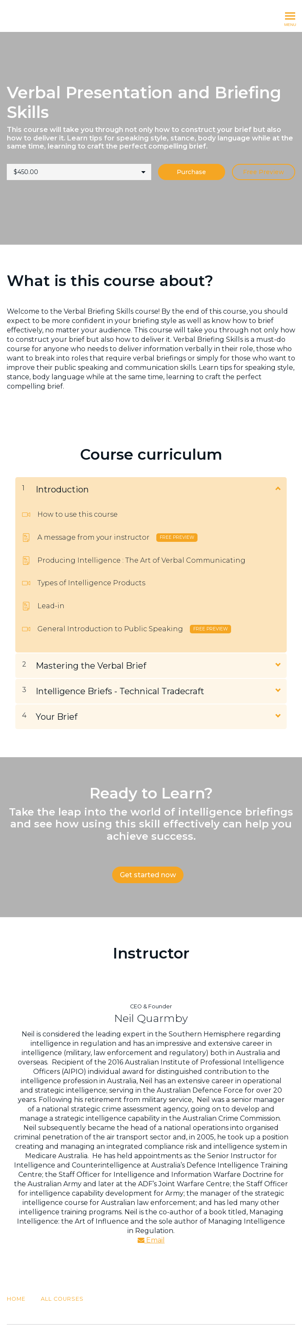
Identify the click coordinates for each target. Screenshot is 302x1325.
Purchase (191, 172)
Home (16, 1277)
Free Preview (263, 172)
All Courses (62, 1277)
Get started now (148, 875)
